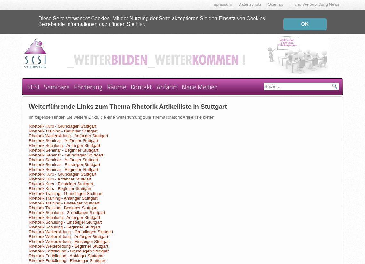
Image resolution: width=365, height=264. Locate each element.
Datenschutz (249, 4)
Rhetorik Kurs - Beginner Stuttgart (60, 184)
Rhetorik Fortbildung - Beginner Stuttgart (66, 261)
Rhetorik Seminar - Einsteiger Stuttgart (64, 160)
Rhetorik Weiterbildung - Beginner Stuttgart (68, 241)
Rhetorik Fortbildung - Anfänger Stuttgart (66, 251)
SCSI (33, 82)
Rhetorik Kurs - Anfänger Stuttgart (60, 174)
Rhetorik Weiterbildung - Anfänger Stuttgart (68, 131)
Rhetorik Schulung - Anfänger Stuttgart (64, 141)
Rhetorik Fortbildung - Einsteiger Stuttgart (67, 256)
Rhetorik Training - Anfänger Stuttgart (63, 193)
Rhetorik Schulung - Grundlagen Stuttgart (67, 208)
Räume (116, 82)
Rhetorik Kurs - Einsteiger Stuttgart (61, 179)
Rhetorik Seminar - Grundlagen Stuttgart (66, 150)
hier (140, 22)
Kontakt (141, 82)
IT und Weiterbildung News (314, 4)
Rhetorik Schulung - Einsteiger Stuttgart (65, 217)
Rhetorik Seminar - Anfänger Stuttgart (63, 136)
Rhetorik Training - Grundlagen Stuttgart (66, 189)
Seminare (56, 82)
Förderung (88, 82)
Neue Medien (200, 82)
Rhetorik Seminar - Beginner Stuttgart (63, 145)
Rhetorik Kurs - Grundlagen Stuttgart (62, 121)
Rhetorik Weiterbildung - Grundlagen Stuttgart (71, 227)
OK (305, 22)
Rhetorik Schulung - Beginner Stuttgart (64, 222)
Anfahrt (167, 82)
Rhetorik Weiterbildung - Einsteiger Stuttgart (69, 237)
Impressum (221, 4)
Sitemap (275, 4)
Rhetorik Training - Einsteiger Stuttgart (64, 198)
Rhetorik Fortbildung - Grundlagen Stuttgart (69, 246)
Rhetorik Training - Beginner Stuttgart (63, 126)
